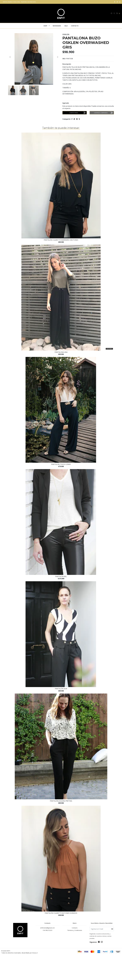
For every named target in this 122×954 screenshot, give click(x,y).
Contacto (74, 25)
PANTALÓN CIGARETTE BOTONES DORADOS (61, 912)
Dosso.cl (35, 951)
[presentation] (10, 56)
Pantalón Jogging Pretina (61, 800)
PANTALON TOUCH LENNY (61, 463)
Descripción (66, 63)
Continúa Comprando (101, 112)
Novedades (57, 25)
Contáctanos (73, 112)
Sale (66, 25)
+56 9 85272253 (31, 2)
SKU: (64, 58)
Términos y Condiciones (74, 929)
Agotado (65, 102)
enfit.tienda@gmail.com (47, 926)
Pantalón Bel (61, 575)
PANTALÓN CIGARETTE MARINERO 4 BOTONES (61, 239)
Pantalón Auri (61, 687)
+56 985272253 (47, 929)
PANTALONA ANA (61, 351)
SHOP (45, 25)
